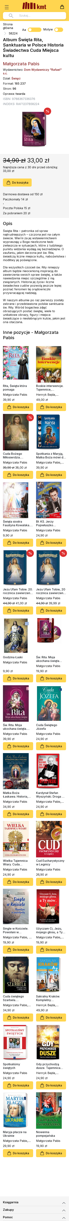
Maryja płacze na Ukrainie (14, 1133)
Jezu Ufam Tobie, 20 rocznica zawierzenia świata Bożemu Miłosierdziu (51, 591)
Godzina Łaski (13, 657)
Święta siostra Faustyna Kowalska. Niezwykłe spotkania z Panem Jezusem (17, 523)
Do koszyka (17, 182)
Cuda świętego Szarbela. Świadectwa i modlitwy (13, 998)
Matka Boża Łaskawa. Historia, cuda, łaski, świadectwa (15, 794)
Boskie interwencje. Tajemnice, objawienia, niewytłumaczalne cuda (49, 387)
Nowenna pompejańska (45, 1133)
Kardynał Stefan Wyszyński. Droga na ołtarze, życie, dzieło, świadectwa (50, 794)
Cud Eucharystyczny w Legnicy (50, 862)
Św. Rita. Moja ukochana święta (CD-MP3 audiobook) (51, 659)
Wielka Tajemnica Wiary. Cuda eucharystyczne (15, 862)
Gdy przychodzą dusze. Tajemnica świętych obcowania (50, 1066)
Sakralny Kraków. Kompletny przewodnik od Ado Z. (50, 998)
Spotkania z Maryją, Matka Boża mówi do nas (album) (50, 455)
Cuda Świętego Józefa (46, 726)
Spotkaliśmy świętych (11, 1066)
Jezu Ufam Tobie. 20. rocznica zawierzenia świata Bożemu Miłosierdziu (18, 591)
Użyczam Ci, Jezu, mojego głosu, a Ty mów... (49, 930)
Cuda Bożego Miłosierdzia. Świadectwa (12, 455)
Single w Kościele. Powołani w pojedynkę (15, 930)
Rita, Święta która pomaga (15, 387)
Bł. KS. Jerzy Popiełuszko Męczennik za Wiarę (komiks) (50, 523)
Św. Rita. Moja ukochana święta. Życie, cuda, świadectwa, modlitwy (15, 726)
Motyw (53, 30)
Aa (24, 30)
